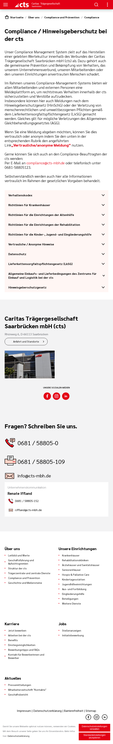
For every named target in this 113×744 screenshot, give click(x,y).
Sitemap (91, 711)
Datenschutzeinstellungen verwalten (94, 727)
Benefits (13, 640)
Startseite (16, 17)
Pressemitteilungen (19, 684)
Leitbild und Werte (19, 555)
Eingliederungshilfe (73, 593)
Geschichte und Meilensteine (25, 582)
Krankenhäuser (70, 555)
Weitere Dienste (71, 603)
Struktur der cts (17, 568)
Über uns (33, 17)
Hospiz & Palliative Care (75, 574)
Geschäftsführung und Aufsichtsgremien (21, 561)
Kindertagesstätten (73, 579)
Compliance (91, 17)
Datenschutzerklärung (47, 711)
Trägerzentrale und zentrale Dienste (29, 573)
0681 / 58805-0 (38, 442)
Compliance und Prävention (61, 17)
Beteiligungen (70, 598)
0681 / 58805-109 (41, 461)
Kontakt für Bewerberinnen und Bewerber (26, 656)
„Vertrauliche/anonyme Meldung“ (41, 145)
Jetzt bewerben (17, 630)
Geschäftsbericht (18, 694)
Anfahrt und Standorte (26, 341)
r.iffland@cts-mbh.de (28, 510)
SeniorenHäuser (71, 569)
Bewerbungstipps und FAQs (24, 649)
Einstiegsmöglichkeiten (21, 644)
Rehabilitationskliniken (75, 560)
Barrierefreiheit (73, 711)
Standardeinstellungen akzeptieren (94, 736)
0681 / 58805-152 (27, 501)
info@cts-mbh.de (34, 475)
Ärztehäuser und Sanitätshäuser (80, 565)
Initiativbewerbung (73, 635)
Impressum (24, 711)
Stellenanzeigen (71, 630)
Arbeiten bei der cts (19, 635)
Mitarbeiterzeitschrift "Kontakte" (27, 689)
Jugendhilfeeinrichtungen (77, 584)
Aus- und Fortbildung (74, 589)
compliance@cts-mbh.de (45, 162)
